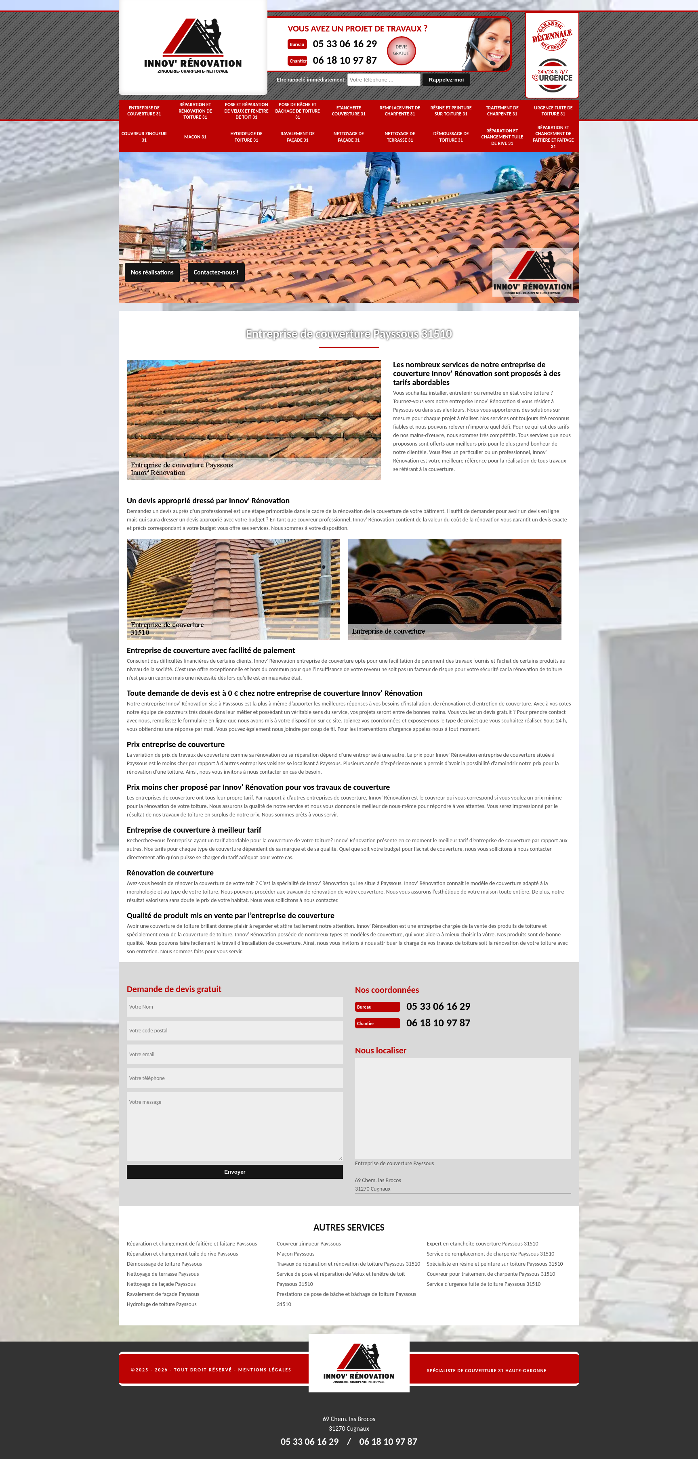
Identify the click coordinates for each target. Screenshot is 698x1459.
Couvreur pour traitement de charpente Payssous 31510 (491, 1273)
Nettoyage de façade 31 (349, 137)
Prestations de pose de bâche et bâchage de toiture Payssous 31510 (346, 1298)
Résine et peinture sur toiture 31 (451, 111)
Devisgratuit (386, 50)
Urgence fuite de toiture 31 (553, 111)
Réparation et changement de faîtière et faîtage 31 (553, 137)
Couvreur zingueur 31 (144, 137)
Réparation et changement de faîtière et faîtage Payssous (192, 1242)
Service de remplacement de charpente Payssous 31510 (491, 1253)
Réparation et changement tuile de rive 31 (502, 137)
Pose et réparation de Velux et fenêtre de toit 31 (247, 111)
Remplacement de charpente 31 (400, 111)
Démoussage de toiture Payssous (164, 1263)
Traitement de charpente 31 (502, 111)
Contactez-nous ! (216, 272)
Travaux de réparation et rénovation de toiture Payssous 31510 (348, 1263)
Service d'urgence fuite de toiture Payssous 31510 (484, 1283)
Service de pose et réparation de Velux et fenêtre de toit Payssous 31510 (341, 1278)
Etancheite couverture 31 (349, 111)
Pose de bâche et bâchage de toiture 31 (297, 111)
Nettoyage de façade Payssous (161, 1283)
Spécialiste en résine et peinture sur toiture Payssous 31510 (495, 1263)
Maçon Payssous (295, 1253)
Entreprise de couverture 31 (144, 111)
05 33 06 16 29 (327, 43)
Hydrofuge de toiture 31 (247, 137)
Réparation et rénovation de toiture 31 (195, 111)
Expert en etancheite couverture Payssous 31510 (482, 1242)
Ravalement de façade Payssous (163, 1293)
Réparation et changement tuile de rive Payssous (182, 1253)
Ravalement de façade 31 (298, 137)
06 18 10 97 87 (327, 59)
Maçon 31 (195, 137)
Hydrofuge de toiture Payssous (162, 1303)
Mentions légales (265, 1369)
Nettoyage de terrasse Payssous (163, 1273)
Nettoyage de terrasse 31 (400, 137)
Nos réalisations (152, 272)
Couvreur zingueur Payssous (309, 1242)
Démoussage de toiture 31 (451, 137)
